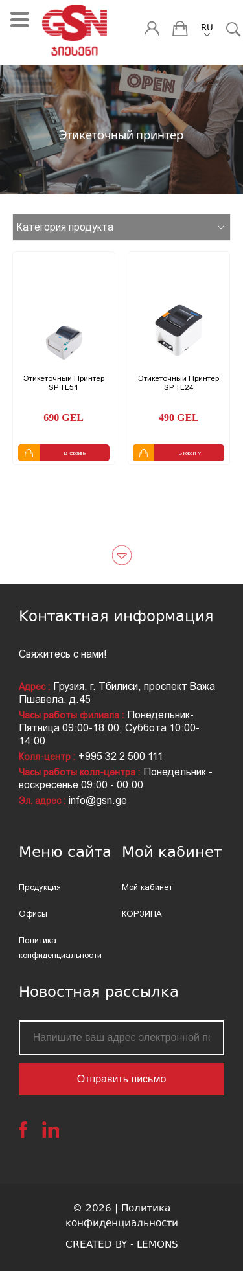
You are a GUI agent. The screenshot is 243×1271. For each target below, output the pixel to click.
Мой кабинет (147, 887)
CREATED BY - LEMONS (121, 1245)
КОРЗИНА (142, 914)
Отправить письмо (122, 1078)
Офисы (33, 914)
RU (207, 28)
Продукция (40, 887)
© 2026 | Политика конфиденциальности (121, 1216)
